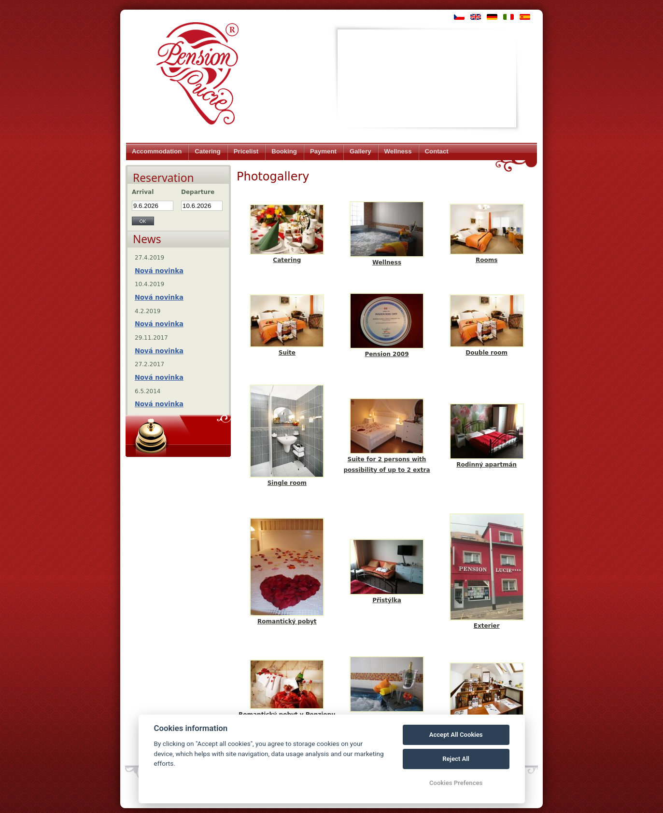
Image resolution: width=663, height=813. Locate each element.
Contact (437, 151)
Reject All (455, 758)
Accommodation (157, 151)
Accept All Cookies (456, 734)
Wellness (398, 151)
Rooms (486, 260)
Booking (284, 151)
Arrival (143, 192)
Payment (323, 151)
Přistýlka (386, 600)
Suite (287, 352)
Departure (197, 192)
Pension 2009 (387, 354)
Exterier (487, 625)
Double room (487, 352)
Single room (287, 483)
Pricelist (246, 151)
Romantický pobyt (287, 621)
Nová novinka (159, 271)
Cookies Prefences (455, 782)
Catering (208, 151)
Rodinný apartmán (486, 464)
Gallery (360, 151)
